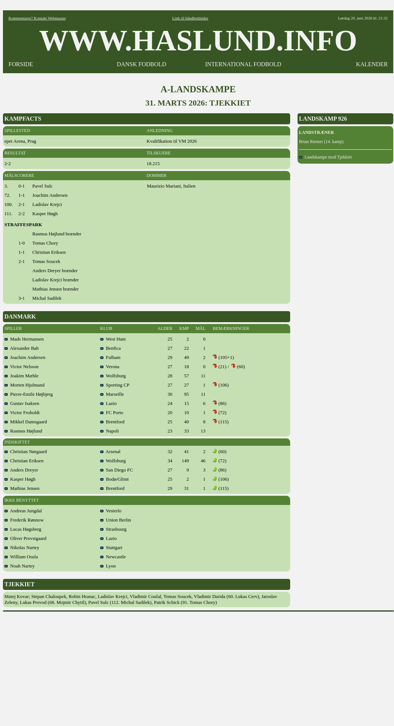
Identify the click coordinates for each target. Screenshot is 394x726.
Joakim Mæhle (21, 375)
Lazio (108, 403)
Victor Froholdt (22, 412)
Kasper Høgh (19, 479)
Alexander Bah (21, 348)
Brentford (112, 421)
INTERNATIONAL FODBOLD (243, 64)
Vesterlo (111, 510)
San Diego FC (116, 470)
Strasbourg (113, 529)
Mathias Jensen (21, 488)
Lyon (108, 566)
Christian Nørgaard (25, 451)
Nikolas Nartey (21, 547)
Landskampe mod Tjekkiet (325, 157)
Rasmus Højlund (23, 431)
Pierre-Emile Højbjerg (28, 394)
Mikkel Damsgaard (25, 421)
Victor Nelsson (21, 366)
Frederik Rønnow (24, 520)
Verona (109, 366)
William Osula (21, 556)
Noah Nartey (19, 566)
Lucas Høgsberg (22, 529)
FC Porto (111, 412)
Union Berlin (115, 520)
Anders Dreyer (21, 470)
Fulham (110, 357)
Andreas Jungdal (23, 510)
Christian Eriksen (23, 460)
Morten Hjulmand (24, 385)
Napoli (109, 431)
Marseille (112, 394)
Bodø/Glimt (114, 479)
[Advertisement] (198, 666)
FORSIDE (20, 64)
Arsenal (110, 451)
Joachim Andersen (24, 357)
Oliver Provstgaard (25, 538)
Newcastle (113, 556)
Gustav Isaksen (21, 403)
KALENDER (372, 64)
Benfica (110, 348)
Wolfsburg (113, 375)
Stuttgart (111, 547)
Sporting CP (114, 385)
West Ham (113, 339)
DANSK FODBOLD (141, 64)
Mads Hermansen (24, 339)
